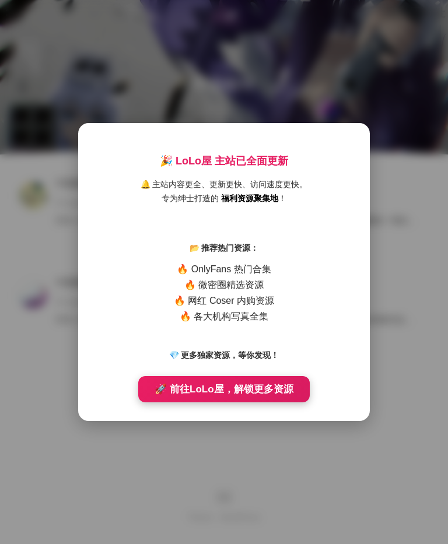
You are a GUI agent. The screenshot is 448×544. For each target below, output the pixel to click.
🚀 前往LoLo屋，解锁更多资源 (224, 389)
